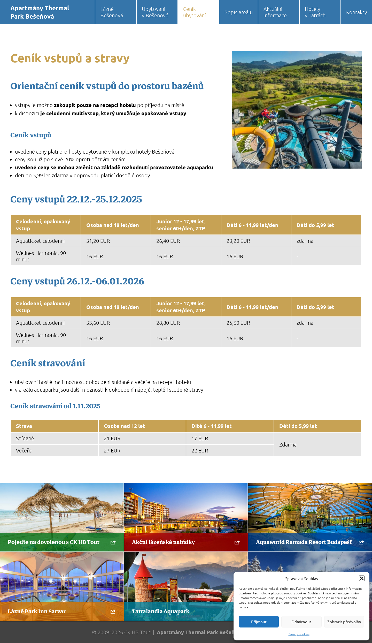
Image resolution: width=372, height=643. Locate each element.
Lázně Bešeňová (111, 12)
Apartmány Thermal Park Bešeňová (39, 12)
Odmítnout (301, 621)
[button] (361, 578)
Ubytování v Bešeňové (155, 12)
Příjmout (259, 621)
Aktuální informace (275, 12)
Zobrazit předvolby (344, 621)
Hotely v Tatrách (315, 12)
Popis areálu (238, 12)
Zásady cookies (299, 634)
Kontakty (356, 12)
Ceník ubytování (194, 12)
